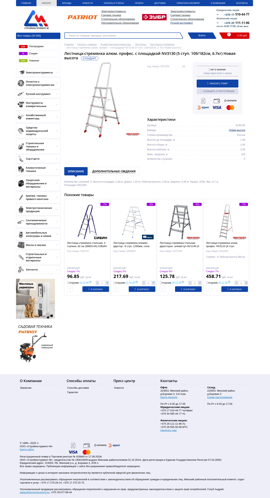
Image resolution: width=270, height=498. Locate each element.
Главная (26, 3)
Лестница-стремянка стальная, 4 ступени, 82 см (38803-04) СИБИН (87, 244)
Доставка (160, 3)
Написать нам (168, 430)
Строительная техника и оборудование (37, 146)
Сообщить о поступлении (217, 91)
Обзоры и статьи (114, 3)
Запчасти (37, 269)
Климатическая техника (37, 169)
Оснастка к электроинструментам (37, 83)
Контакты (242, 3)
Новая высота (237, 130)
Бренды (66, 3)
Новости (87, 3)
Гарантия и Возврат (188, 3)
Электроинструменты (37, 72)
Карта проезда (168, 397)
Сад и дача (37, 159)
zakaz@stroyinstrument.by (34, 492)
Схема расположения (219, 397)
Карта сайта (27, 449)
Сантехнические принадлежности (37, 222)
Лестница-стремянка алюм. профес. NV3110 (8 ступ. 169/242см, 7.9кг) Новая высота (224, 246)
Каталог (46, 3)
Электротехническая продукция (37, 209)
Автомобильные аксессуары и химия (37, 234)
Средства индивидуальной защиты (37, 130)
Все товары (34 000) (29, 35)
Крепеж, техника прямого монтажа (37, 197)
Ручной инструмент (181, 22)
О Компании (218, 3)
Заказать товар (217, 83)
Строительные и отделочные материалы (37, 257)
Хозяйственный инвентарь (37, 117)
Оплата (139, 3)
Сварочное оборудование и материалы (37, 183)
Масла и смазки (37, 245)
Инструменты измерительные (37, 104)
